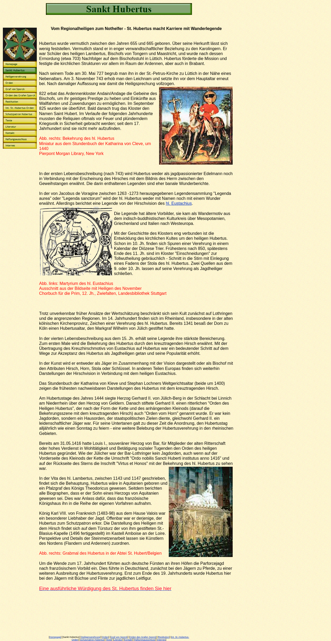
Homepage (55, 637)
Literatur (118, 639)
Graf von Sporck (119, 637)
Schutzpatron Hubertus (92, 639)
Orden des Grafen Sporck (142, 637)
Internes (161, 639)
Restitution (163, 637)
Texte (109, 639)
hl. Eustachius (179, 203)
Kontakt (128, 639)
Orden (105, 637)
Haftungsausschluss (144, 639)
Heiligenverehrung (90, 637)
